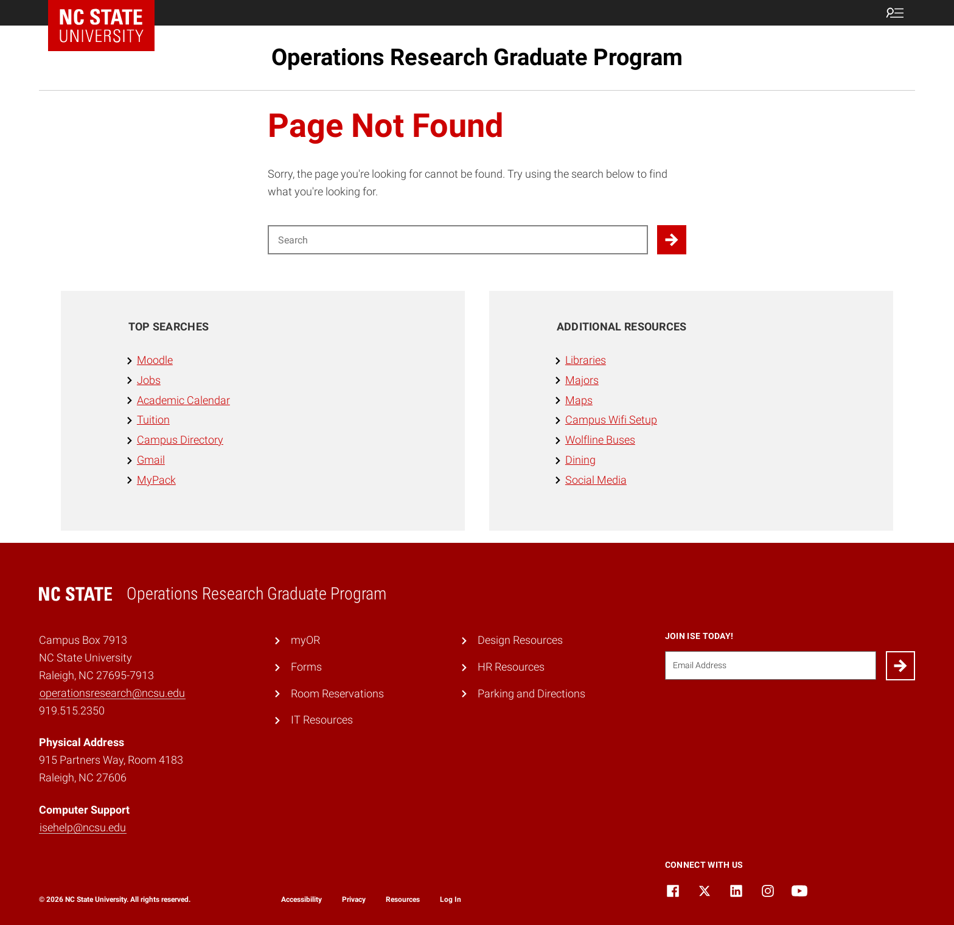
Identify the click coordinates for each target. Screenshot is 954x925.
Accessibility (301, 899)
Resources (403, 899)
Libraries (585, 360)
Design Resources (520, 640)
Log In (450, 899)
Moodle (155, 360)
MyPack (156, 479)
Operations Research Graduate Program (477, 57)
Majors (582, 380)
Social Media (596, 479)
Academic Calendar (183, 400)
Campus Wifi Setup (611, 419)
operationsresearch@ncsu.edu (112, 692)
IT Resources (322, 719)
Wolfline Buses (600, 439)
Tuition (153, 419)
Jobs (149, 380)
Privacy (354, 899)
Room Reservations (337, 693)
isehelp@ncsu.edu (83, 827)
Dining (580, 459)
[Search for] (458, 239)
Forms (306, 666)
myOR (305, 640)
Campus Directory (180, 439)
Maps (579, 400)
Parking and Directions (531, 693)
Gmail (151, 459)
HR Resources (511, 666)
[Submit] (900, 665)
